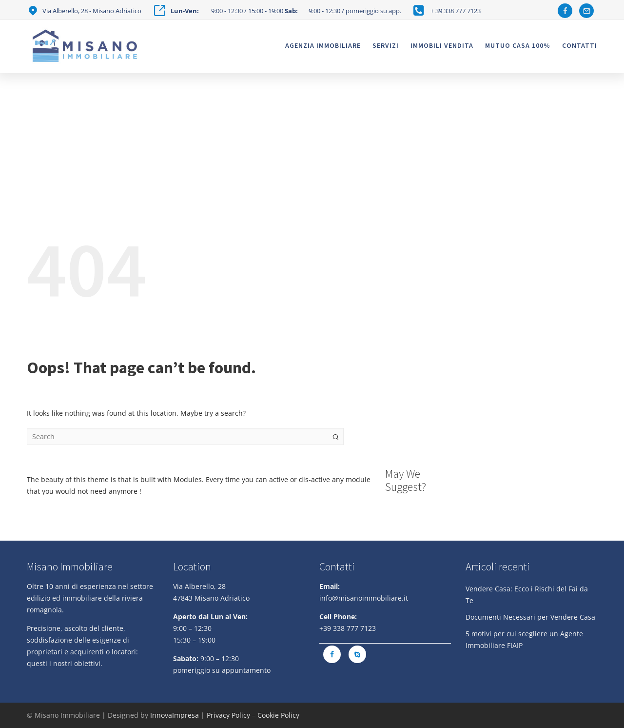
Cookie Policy (278, 715)
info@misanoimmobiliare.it (363, 598)
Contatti (579, 45)
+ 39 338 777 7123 (455, 10)
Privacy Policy (228, 715)
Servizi (385, 45)
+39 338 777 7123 (347, 628)
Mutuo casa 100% (517, 45)
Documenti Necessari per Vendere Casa (530, 617)
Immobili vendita (441, 45)
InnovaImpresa (174, 715)
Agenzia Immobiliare (323, 45)
